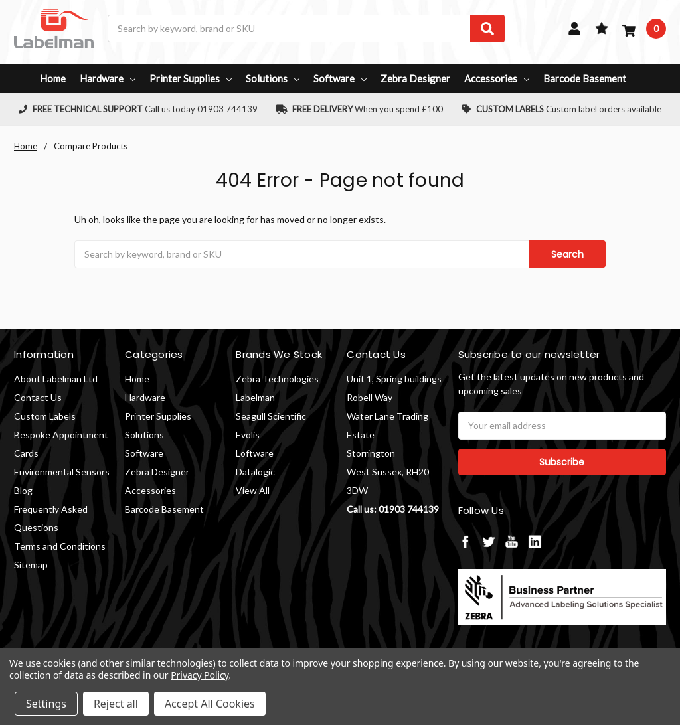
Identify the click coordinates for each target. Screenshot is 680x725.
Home (53, 78)
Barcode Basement (584, 78)
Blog (23, 490)
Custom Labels (45, 416)
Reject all (116, 703)
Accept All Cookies (210, 703)
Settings (46, 703)
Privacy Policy (199, 675)
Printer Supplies (190, 78)
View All (253, 490)
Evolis (248, 434)
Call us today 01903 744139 (138, 109)
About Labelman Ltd (56, 378)
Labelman (255, 397)
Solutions (272, 78)
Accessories (496, 78)
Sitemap (31, 564)
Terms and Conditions (60, 546)
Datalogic (255, 471)
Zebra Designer (415, 78)
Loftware (255, 453)
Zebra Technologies (277, 378)
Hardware (107, 78)
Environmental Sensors (62, 471)
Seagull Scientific (271, 416)
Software (340, 78)
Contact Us (38, 397)
